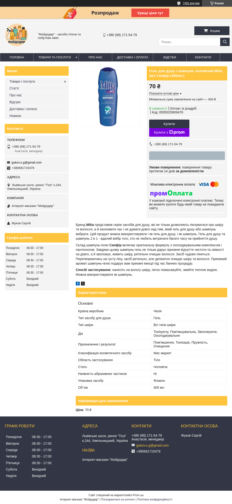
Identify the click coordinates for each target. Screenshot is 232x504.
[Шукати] (225, 42)
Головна (16, 57)
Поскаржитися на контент (118, 499)
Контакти (203, 57)
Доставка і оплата (132, 57)
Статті (14, 88)
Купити (169, 124)
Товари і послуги (22, 81)
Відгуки (169, 57)
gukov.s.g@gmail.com (27, 162)
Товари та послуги (54, 57)
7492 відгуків (191, 3)
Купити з (169, 132)
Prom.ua (138, 495)
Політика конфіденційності (154, 499)
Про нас (96, 57)
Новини (15, 116)
